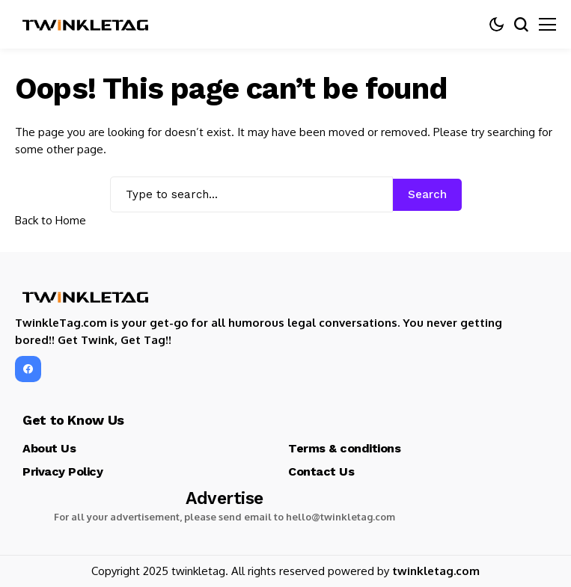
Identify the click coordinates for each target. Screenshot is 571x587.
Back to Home (50, 220)
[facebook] (28, 369)
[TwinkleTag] (86, 24)
